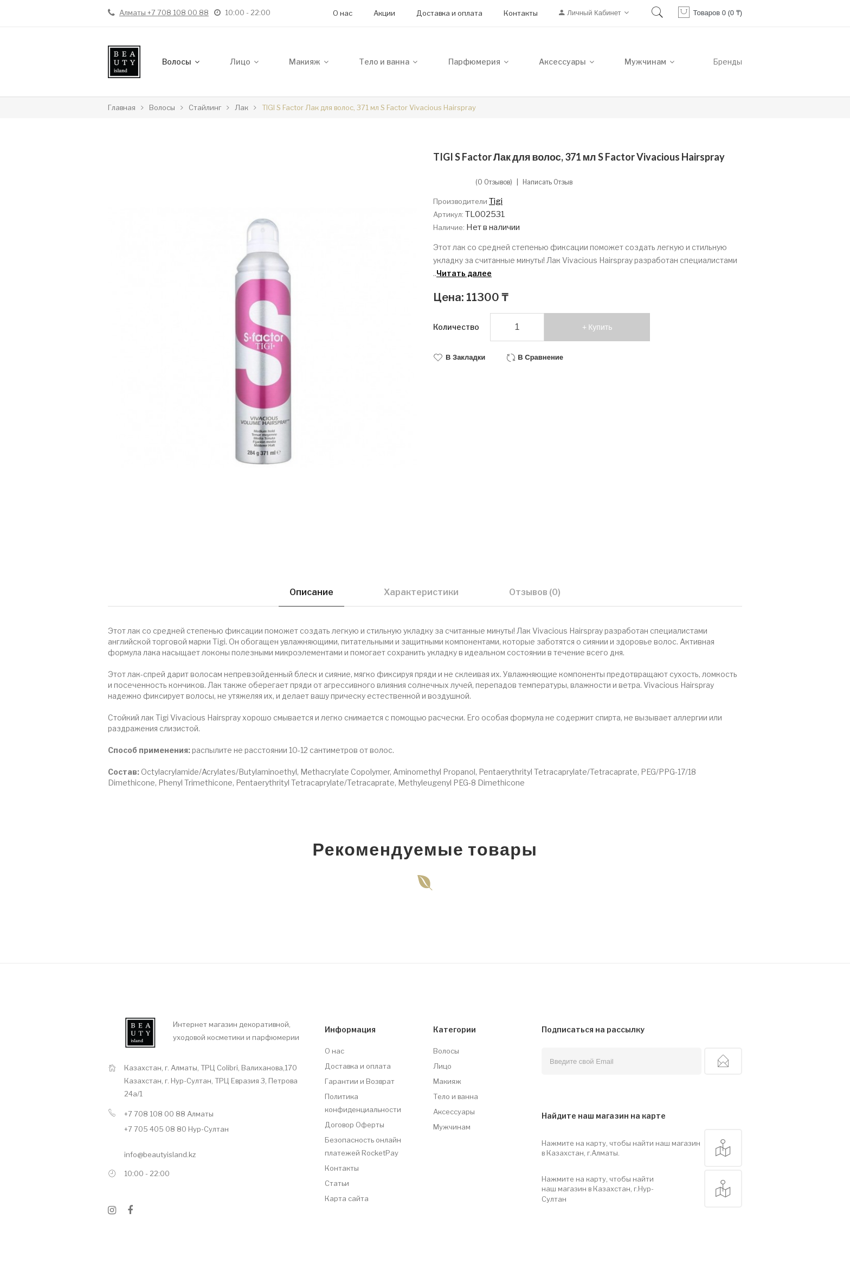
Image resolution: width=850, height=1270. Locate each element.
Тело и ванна (455, 1096)
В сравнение (540, 357)
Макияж (447, 1081)
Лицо (442, 1066)
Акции (384, 13)
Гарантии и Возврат (360, 1081)
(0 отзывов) (493, 182)
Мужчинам (452, 1126)
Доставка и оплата (449, 13)
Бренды (727, 61)
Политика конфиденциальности (363, 1103)
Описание (311, 592)
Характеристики (421, 592)
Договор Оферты (354, 1124)
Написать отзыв (547, 182)
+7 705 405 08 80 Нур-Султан (176, 1129)
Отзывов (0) (535, 592)
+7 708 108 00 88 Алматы (169, 1113)
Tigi (496, 201)
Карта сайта (347, 1198)
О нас (342, 13)
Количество (456, 326)
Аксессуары (454, 1111)
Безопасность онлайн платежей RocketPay (363, 1146)
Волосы (446, 1050)
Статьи (337, 1183)
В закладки (465, 357)
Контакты (521, 13)
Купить (600, 327)
